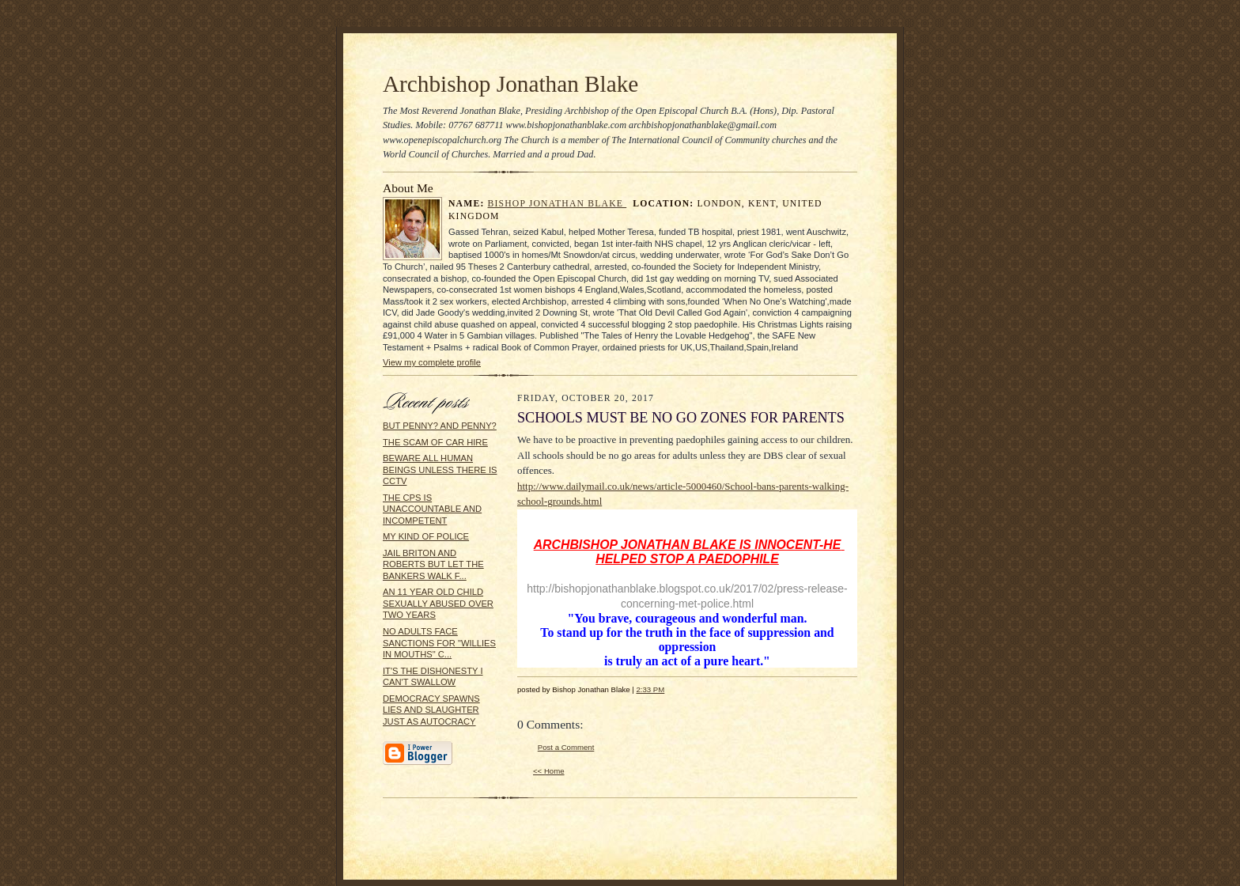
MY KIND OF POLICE (426, 536)
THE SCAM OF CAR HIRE (435, 442)
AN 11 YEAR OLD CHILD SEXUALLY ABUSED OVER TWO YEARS (438, 603)
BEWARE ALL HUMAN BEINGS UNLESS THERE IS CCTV (440, 469)
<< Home (549, 771)
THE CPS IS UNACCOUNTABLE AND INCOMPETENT (432, 509)
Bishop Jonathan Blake (557, 204)
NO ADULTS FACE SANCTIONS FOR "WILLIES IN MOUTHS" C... (439, 643)
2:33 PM (650, 689)
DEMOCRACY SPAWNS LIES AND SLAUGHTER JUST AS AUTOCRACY (431, 710)
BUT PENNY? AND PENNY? (440, 425)
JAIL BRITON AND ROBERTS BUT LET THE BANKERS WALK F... (433, 564)
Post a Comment (566, 747)
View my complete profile (432, 362)
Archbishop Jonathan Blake (510, 84)
